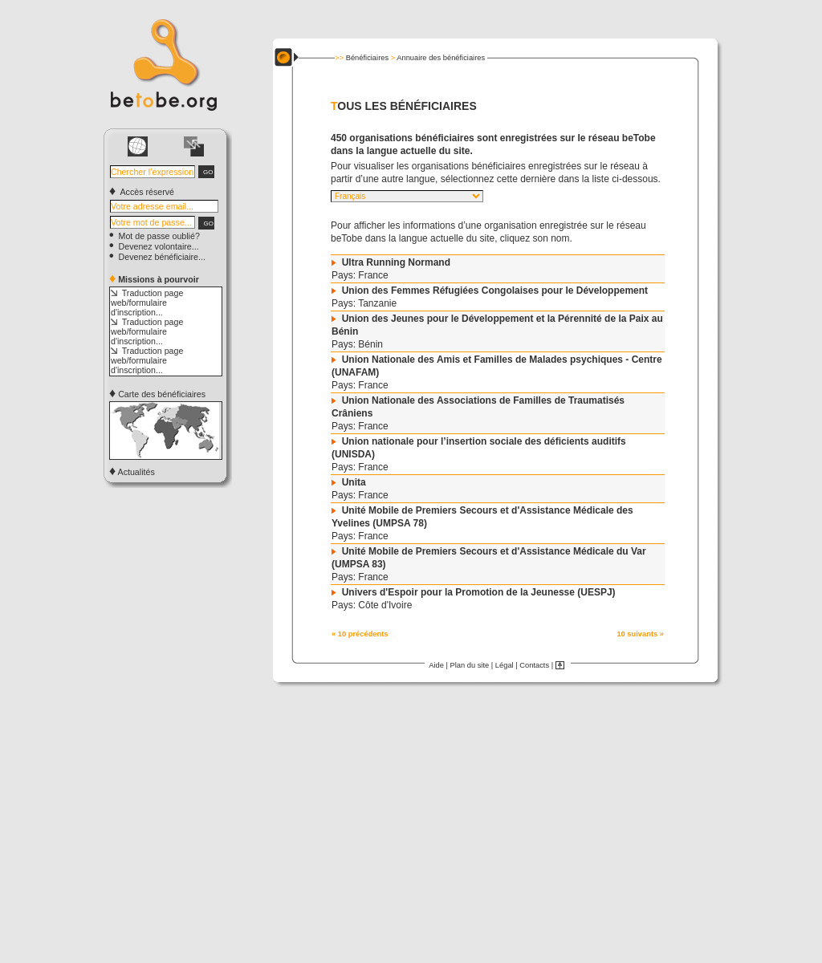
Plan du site (469, 665)
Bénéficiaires (367, 58)
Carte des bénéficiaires (157, 394)
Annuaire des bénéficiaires (441, 58)
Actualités (132, 472)
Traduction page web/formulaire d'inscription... (147, 302)
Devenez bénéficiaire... (157, 257)
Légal (504, 665)
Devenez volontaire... (154, 246)
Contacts (534, 665)
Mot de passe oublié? (154, 236)
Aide (436, 665)
